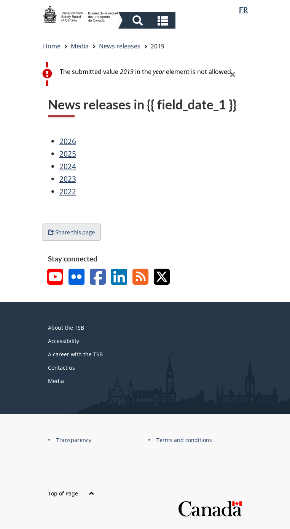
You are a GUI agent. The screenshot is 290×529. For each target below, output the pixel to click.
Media (80, 46)
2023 (67, 179)
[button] (147, 20)
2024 (67, 166)
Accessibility (63, 341)
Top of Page (71, 493)
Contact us (61, 367)
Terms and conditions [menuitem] (184, 440)
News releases (119, 46)
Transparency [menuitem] (73, 440)
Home (52, 46)
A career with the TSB (75, 354)
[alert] (147, 74)
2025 (67, 154)
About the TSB (66, 327)
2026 (67, 141)
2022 (67, 191)
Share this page (71, 232)
